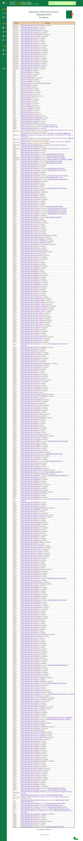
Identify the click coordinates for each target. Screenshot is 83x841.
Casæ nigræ (38, 324)
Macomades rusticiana (40, 470)
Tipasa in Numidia (65, 719)
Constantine (47, 83)
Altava (36, 228)
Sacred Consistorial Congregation (39, 131)
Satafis (36, 614)
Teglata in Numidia (39, 681)
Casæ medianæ (39, 322)
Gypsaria (37, 410)
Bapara (36, 277)
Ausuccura (37, 259)
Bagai (28, 70)
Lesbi (36, 41)
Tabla (36, 658)
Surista (36, 654)
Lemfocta (37, 459)
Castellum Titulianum (40, 814)
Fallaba (36, 369)
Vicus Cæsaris (38, 768)
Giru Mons (37, 401)
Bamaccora (37, 275)
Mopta (36, 518)
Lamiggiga (37, 445)
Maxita (36, 502)
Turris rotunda (38, 739)
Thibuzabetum (38, 690)
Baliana (36, 273)
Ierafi (61, 805)
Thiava (36, 687)
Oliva (35, 567)
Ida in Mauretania (39, 417)
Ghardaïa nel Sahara (67, 159)
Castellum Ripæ (39, 300)
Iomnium (64, 807)
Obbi (35, 562)
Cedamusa (37, 331)
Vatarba (36, 215)
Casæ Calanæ (38, 318)
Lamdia (36, 443)
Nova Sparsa (38, 553)
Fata (35, 370)
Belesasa (37, 280)
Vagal (36, 748)
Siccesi (36, 627)
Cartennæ (37, 192)
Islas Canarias (53, 125)
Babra (36, 264)
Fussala (64, 170)
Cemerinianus (38, 338)
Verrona (36, 764)
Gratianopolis (38, 34)
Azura (36, 262)
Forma (36, 383)
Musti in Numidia (39, 821)
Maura (36, 495)
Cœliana (36, 360)
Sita (35, 638)
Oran (45, 135)
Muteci (36, 526)
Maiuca (36, 481)
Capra (36, 293)
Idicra (36, 421)
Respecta (37, 594)
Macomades (38, 468)
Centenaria (37, 31)
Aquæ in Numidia (39, 242)
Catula (36, 329)
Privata (36, 580)
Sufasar (36, 649)
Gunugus (37, 407)
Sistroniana (37, 636)
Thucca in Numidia (39, 699)
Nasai (36, 533)
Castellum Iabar (39, 298)
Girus (36, 403)
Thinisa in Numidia (39, 692)
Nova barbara (38, 555)
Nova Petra (37, 549)
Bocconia (37, 286)
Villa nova (37, 772)
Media (36, 506)
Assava (36, 253)
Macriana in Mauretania (41, 474)
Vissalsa (36, 775)
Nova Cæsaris (38, 546)
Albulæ (36, 226)
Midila (28, 85)
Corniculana (37, 354)
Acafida (63, 788)
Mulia (36, 185)
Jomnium (29, 90)
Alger (32, 125)
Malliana (36, 483)
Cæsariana (37, 358)
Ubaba (36, 741)
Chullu (36, 349)
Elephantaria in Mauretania (42, 363)
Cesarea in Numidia (40, 347)
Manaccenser (38, 484)
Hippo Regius (31, 78)
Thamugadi (37, 685)
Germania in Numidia (40, 396)
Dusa (35, 166)
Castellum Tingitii (39, 304)
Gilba (35, 398)
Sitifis (36, 56)
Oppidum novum (39, 569)
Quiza (36, 585)
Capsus (36, 295)
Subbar (36, 643)
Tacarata (36, 58)
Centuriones (37, 340)
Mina (35, 194)
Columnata (37, 352)
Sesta (36, 623)
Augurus (36, 257)
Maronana (37, 486)
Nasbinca (37, 535)
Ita (35, 425)
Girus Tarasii (38, 405)
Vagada (36, 746)
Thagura (36, 63)
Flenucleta (37, 376)
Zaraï (35, 69)
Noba (36, 544)
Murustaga (37, 524)
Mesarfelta (37, 509)
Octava (36, 565)
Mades (36, 477)
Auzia (36, 27)
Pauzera (36, 575)
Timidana (37, 712)
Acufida (36, 221)
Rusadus (64, 210)
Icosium (29, 88)
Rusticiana (37, 605)
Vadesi (36, 744)
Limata (36, 465)
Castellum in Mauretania (41, 306)
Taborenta (37, 659)
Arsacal (36, 248)
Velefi (36, 763)
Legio (36, 40)
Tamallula (37, 670)
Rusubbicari (37, 607)
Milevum (29, 72)
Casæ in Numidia (39, 320)
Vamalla (36, 754)
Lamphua (37, 446)
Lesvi (61, 177)
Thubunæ (64, 188)
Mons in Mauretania (40, 515)
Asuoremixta (38, 255)
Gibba (36, 174)
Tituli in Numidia (39, 723)
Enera (36, 817)
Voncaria (36, 777)
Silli (35, 631)
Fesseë (62, 826)
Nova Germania (39, 547)
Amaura (36, 230)
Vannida (36, 757)
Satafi (36, 612)
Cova (35, 825)
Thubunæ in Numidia (68, 694)
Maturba (36, 493)
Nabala (36, 529)
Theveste (37, 65)
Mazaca (36, 504)
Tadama (36, 59)
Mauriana (37, 497)
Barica (36, 279)
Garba (36, 172)
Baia (35, 271)
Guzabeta (37, 408)
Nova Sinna (37, 551)
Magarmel (37, 479)
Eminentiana (38, 365)
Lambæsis (65, 175)
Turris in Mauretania (40, 737)
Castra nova (37, 315)
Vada (35, 203)
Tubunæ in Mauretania (40, 726)
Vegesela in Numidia (40, 761)
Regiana (36, 589)
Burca (36, 289)
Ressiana (37, 596)
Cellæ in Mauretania (40, 336)
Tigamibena (37, 701)
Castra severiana (39, 317)
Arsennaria (37, 250)
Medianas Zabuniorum (40, 508)
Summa (36, 650)
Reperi (36, 593)
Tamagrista (37, 669)
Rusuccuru (37, 609)
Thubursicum (38, 696)
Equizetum (37, 367)
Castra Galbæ (38, 313)
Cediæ (36, 333)
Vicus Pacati (38, 770)
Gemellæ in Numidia (40, 394)
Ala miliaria (37, 223)
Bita (35, 219)
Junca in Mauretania (40, 436)
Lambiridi (37, 439)
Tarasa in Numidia (39, 678)
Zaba (35, 782)
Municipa (37, 522)
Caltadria (37, 291)
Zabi (35, 195)
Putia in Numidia (39, 584)
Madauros (37, 45)
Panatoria (37, 571)
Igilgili (36, 423)
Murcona (36, 819)
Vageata (36, 750)
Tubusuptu (37, 728)
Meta (35, 511)
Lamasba (37, 437)
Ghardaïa (36, 148)
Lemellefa (37, 457)
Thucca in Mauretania (40, 697)
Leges (36, 38)
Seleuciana (37, 616)
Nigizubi (36, 540)
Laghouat (62, 797)
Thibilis (36, 688)
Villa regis (37, 773)
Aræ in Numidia (38, 25)
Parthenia (37, 573)
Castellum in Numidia (40, 307)
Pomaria (64, 208)
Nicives (36, 538)
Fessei (63, 168)
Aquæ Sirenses (38, 237)
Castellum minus (39, 311)
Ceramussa (37, 342)
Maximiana (37, 181)
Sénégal (62, 157)
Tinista (36, 716)
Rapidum (37, 587)
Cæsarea (37, 32)
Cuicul (36, 356)
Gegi (28, 87)
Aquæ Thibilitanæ (39, 239)
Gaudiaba (37, 389)
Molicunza (37, 513)
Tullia (35, 730)
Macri (36, 43)
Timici (36, 710)
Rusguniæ (30, 92)
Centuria (36, 165)
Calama (29, 79)
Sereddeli (37, 618)
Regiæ (36, 591)
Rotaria (36, 598)
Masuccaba (37, 490)
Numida (36, 560)
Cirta (28, 76)
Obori (36, 564)
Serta (36, 620)
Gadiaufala (37, 387)
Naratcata (37, 531)
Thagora (63, 213)
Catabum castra (39, 326)
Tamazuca (37, 674)
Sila (35, 186)
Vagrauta (37, 752)
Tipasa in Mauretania (66, 717)
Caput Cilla (37, 297)
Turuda (36, 823)
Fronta (36, 385)
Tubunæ (29, 74)
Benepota (37, 282)
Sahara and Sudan (64, 148)
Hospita (36, 416)
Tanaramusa (38, 676)
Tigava (36, 703)
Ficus (36, 372)
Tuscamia (37, 199)
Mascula (36, 488)
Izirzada (36, 428)
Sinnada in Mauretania (40, 634)
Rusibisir (36, 603)
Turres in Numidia (39, 735)
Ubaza (36, 201)
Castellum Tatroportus (40, 302)
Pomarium (37, 50)
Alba (35, 224)
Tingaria (36, 714)
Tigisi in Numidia (39, 708)
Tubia (36, 725)
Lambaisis (37, 36)
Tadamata (64, 212)
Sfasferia (37, 625)
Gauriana (37, 390)
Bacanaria (37, 266)
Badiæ (36, 268)
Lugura (36, 466)
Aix (21, 131)
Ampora (36, 233)
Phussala (37, 49)
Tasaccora (37, 61)
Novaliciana (37, 556)
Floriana (36, 378)
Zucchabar (37, 786)
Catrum (36, 816)
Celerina (36, 335)
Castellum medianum (40, 309)
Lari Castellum (38, 452)
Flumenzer (37, 381)
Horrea (36, 412)
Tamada (36, 667)
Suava (36, 641)
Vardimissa (37, 759)
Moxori (36, 520)
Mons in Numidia (39, 517)
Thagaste (29, 81)
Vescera (36, 766)
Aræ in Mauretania (39, 251)
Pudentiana (37, 582)
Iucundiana (66, 809)
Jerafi (36, 430)
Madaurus (65, 179)
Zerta (35, 204)
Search (74, 3)
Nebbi (36, 537)
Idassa (36, 419)
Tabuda (36, 661)
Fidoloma (37, 374)
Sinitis (36, 632)
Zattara (36, 197)
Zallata (36, 784)
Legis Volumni (38, 455)
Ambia (36, 232)
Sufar (36, 647)
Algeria (45, 17)
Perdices (36, 576)
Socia (36, 640)
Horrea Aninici (38, 414)
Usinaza (36, 743)
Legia (61, 454)
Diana (36, 361)
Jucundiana (37, 434)
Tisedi (36, 721)
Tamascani (37, 672)
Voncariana (37, 779)
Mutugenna (37, 527)
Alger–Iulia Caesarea (57, 130)
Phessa (36, 47)
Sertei (36, 622)
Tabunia (36, 663)
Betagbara (37, 284)
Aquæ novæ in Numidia (41, 244)
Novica (36, 558)
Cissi (35, 351)
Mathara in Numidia (40, 492)
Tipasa (36, 67)
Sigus (36, 629)
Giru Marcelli (38, 399)
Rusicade (37, 54)
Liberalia (36, 463)
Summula (37, 652)
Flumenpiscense (39, 380)
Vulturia (36, 781)
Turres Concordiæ (39, 734)
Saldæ (36, 611)
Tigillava (36, 705)
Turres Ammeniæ (39, 732)
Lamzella (37, 450)
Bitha (35, 29)
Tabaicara (37, 656)
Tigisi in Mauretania (40, 706)
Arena (36, 246)
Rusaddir (37, 52)
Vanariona (37, 755)
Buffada (36, 288)
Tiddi (35, 190)
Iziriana (36, 427)
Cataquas (37, 327)
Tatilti (35, 679)
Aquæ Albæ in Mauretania (41, 235)
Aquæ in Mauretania (40, 241)
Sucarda (36, 645)
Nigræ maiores (38, 542)
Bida (60, 163)
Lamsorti (36, 448)
